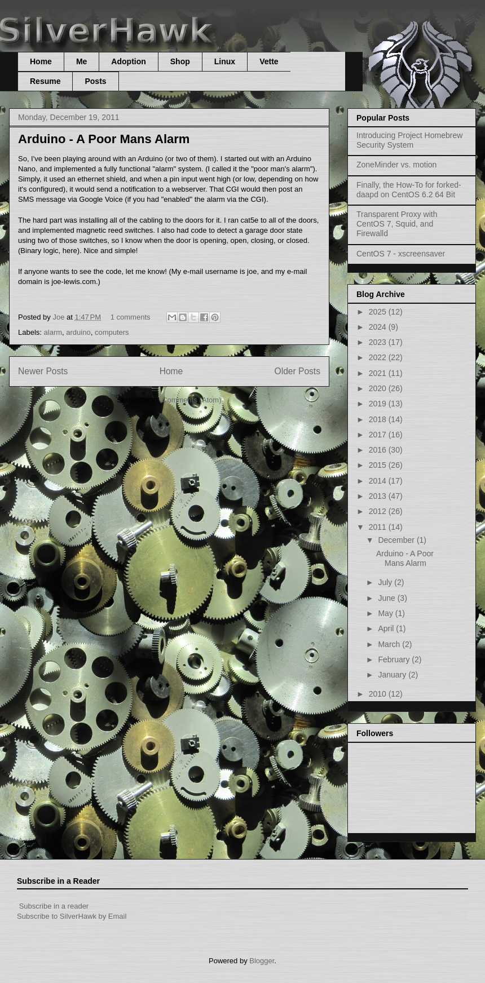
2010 (379, 693)
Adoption (128, 61)
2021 (379, 373)
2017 (379, 434)
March (390, 644)
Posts (95, 81)
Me (81, 61)
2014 (379, 480)
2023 (379, 342)
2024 (379, 326)
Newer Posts (43, 371)
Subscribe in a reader (54, 906)
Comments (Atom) (191, 400)
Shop (180, 61)
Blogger (261, 961)
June (387, 598)
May (386, 613)
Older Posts (297, 371)
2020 (379, 388)
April (387, 628)
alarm (53, 332)
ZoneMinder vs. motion (396, 164)
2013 (379, 496)
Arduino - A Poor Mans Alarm (103, 139)
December (397, 539)
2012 (379, 511)
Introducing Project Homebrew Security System (409, 140)
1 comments (131, 317)
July (386, 582)
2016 (379, 449)
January (393, 674)
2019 (379, 403)
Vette (268, 61)
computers (112, 332)
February (395, 659)
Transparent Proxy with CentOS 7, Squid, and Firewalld (396, 224)
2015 (379, 465)
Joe (59, 317)
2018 (379, 419)
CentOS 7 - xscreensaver (400, 253)
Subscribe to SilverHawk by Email (71, 916)
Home (41, 61)
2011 (379, 527)
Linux (224, 61)
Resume (45, 81)
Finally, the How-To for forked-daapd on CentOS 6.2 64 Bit (408, 189)
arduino (78, 332)
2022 (379, 357)
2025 (379, 311)
